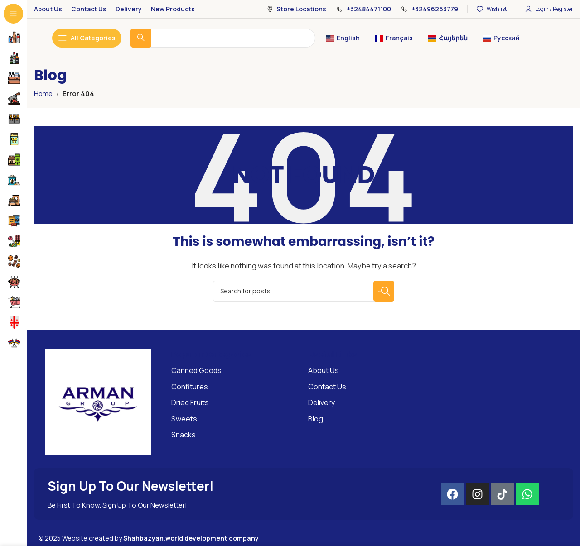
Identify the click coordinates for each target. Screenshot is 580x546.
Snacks (183, 435)
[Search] (303, 291)
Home (43, 93)
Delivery (321, 402)
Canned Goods (196, 370)
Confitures (189, 387)
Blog (315, 419)
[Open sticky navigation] (87, 38)
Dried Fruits (190, 402)
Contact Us (327, 387)
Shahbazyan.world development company (191, 538)
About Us (323, 370)
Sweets (184, 419)
